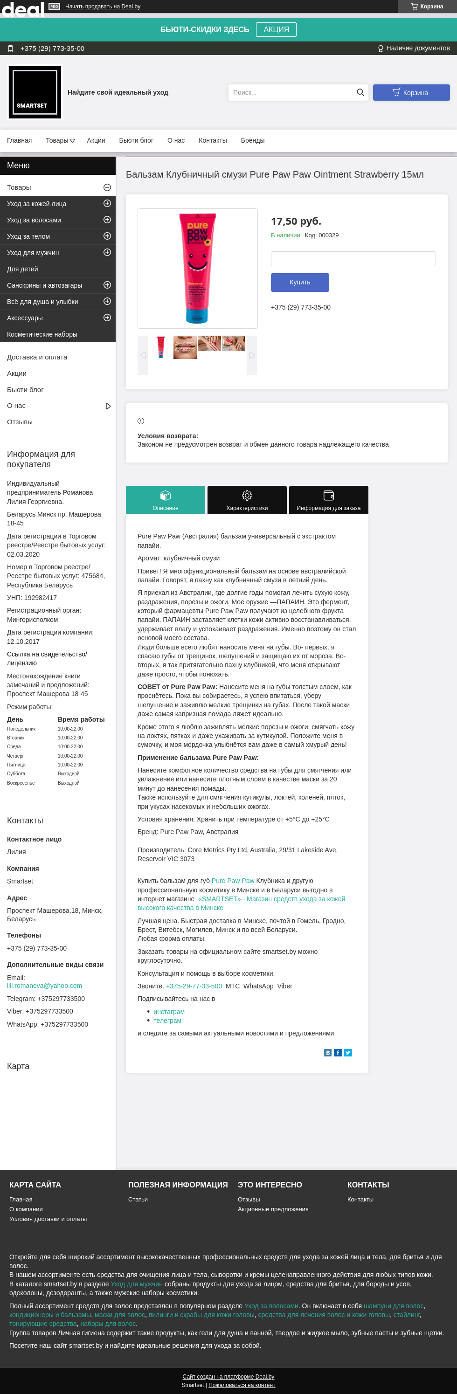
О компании (26, 1209)
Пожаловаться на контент (241, 1385)
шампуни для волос (393, 1306)
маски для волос (120, 1314)
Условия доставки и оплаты (48, 1218)
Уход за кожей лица (36, 203)
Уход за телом (28, 236)
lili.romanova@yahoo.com (44, 985)
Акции (96, 140)
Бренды (253, 140)
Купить (300, 282)
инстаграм (169, 1011)
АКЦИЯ (276, 30)
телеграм (167, 1020)
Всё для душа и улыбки (42, 301)
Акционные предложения (273, 1209)
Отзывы (20, 422)
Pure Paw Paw (233, 880)
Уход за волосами (34, 220)
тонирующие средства (43, 1323)
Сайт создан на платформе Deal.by (229, 1376)
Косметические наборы (42, 334)
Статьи (138, 1199)
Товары (57, 140)
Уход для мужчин (33, 252)
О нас (176, 140)
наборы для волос (108, 1323)
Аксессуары (25, 318)
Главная (19, 140)
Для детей (22, 269)
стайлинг (407, 1314)
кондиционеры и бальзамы (50, 1314)
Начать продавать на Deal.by (102, 6)
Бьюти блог (136, 140)
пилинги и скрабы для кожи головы (202, 1314)
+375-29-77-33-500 (194, 986)
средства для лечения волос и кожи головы (324, 1314)
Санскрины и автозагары (44, 285)
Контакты (213, 140)
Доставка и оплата (37, 357)
